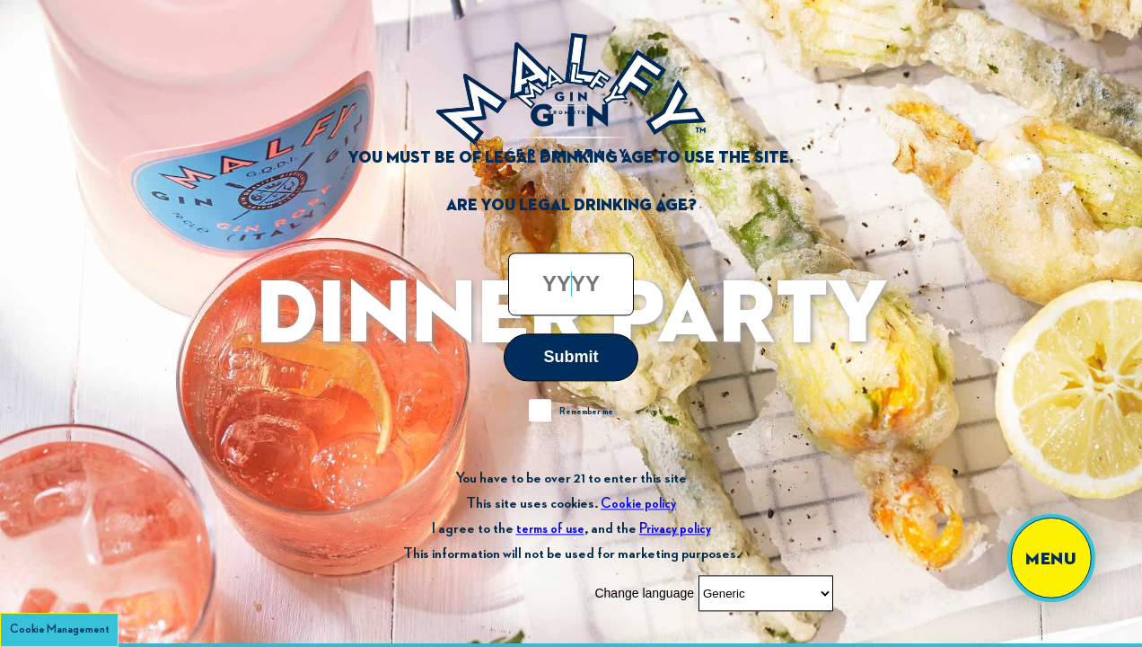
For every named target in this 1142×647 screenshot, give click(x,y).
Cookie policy (638, 503)
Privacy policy (675, 528)
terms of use (550, 528)
